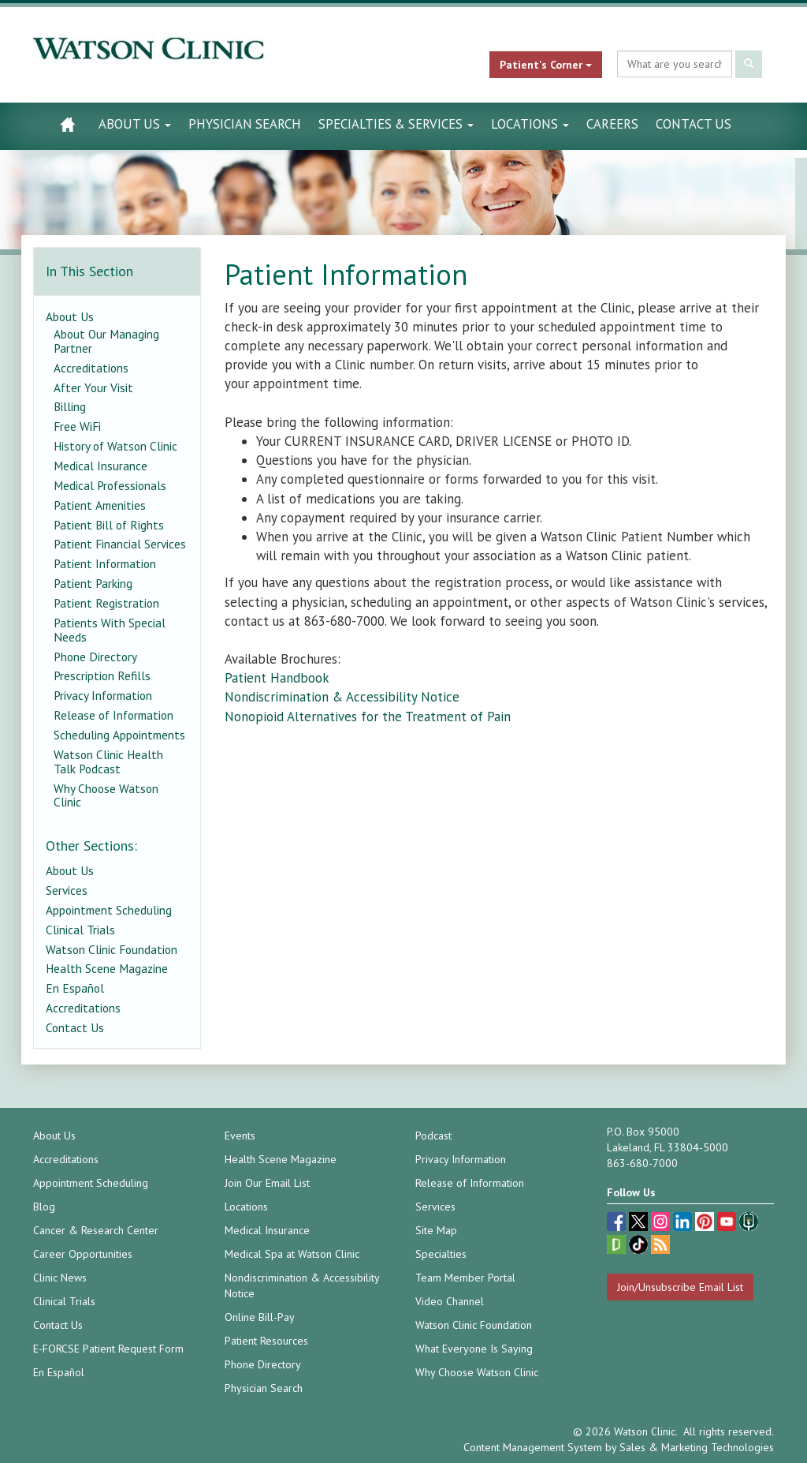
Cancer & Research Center (95, 1230)
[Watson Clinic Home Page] (67, 124)
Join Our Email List (267, 1183)
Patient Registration (106, 603)
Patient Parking (93, 583)
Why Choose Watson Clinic (106, 795)
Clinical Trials (80, 929)
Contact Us (693, 124)
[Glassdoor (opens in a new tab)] (618, 1246)
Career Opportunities (82, 1254)
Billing (70, 406)
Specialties (441, 1254)
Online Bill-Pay (260, 1317)
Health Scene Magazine (107, 968)
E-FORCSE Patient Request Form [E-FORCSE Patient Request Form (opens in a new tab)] (108, 1348)
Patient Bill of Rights (109, 525)
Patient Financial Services (120, 544)
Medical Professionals (110, 485)
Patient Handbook (277, 678)
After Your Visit (93, 387)
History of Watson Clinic (115, 446)
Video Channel (449, 1301)
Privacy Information (103, 695)
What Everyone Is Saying (474, 1348)
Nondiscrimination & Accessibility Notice (342, 696)
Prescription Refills (102, 675)
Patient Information (105, 563)
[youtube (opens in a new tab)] (728, 1223)
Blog (44, 1206)
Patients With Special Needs (109, 630)
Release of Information (113, 715)
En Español (75, 988)
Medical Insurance (100, 465)
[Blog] (660, 1246)
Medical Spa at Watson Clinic (292, 1254)
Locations (530, 124)
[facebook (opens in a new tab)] (618, 1223)
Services (66, 890)
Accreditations (91, 368)
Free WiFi (77, 426)
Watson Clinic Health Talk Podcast (108, 761)
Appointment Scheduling (109, 910)
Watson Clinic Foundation (111, 949)
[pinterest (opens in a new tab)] (706, 1223)
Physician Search (244, 124)
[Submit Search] (748, 64)
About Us (135, 124)
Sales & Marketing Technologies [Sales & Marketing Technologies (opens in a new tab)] (696, 1447)
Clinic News (60, 1277)
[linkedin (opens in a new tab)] (684, 1223)
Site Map (436, 1230)
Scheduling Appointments (119, 735)
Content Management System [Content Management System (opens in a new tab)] (532, 1447)
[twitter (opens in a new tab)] (640, 1223)
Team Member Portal (465, 1277)
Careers (612, 124)
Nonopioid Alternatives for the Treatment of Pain (370, 716)
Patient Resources (266, 1341)
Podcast (433, 1135)
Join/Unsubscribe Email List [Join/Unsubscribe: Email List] (680, 1287)
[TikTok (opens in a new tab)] (640, 1246)
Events (240, 1135)
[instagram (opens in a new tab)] (662, 1223)
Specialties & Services (396, 124)
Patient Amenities (100, 505)
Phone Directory (95, 656)
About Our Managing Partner (106, 341)
